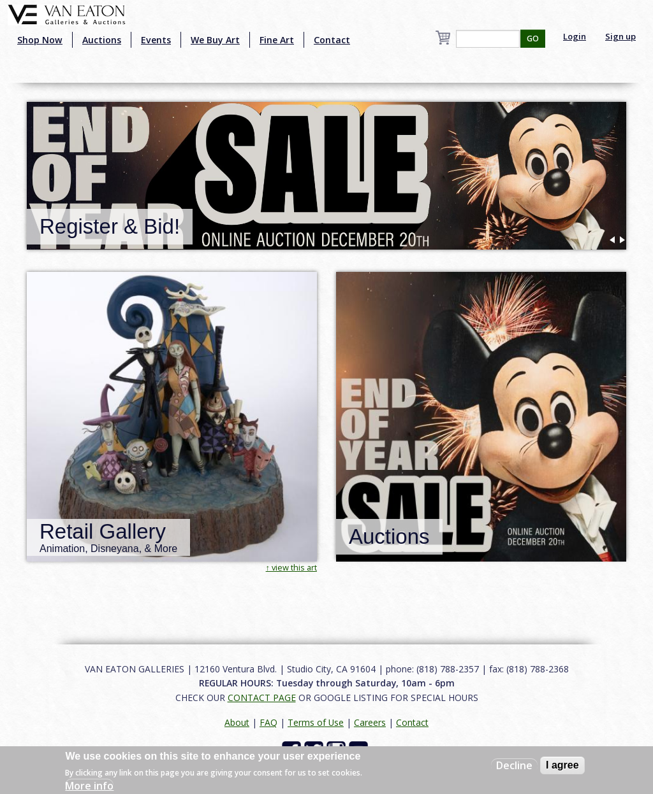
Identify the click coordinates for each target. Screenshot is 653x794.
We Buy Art (215, 40)
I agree (562, 765)
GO (533, 38)
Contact (332, 40)
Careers (370, 722)
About (236, 722)
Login (574, 36)
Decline (514, 765)
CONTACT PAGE (262, 697)
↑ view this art (291, 567)
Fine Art (277, 40)
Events (156, 40)
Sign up (620, 36)
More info (89, 786)
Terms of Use (316, 722)
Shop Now (39, 40)
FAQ (268, 722)
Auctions (101, 40)
